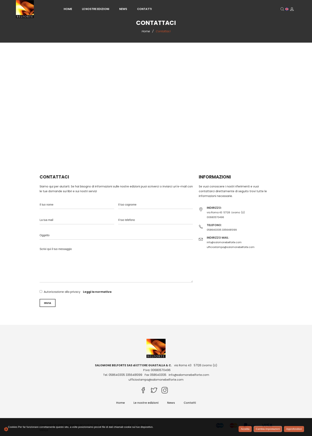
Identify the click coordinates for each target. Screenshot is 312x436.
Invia (47, 303)
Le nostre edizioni (95, 9)
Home (68, 9)
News (123, 9)
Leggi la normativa (97, 292)
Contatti (144, 9)
